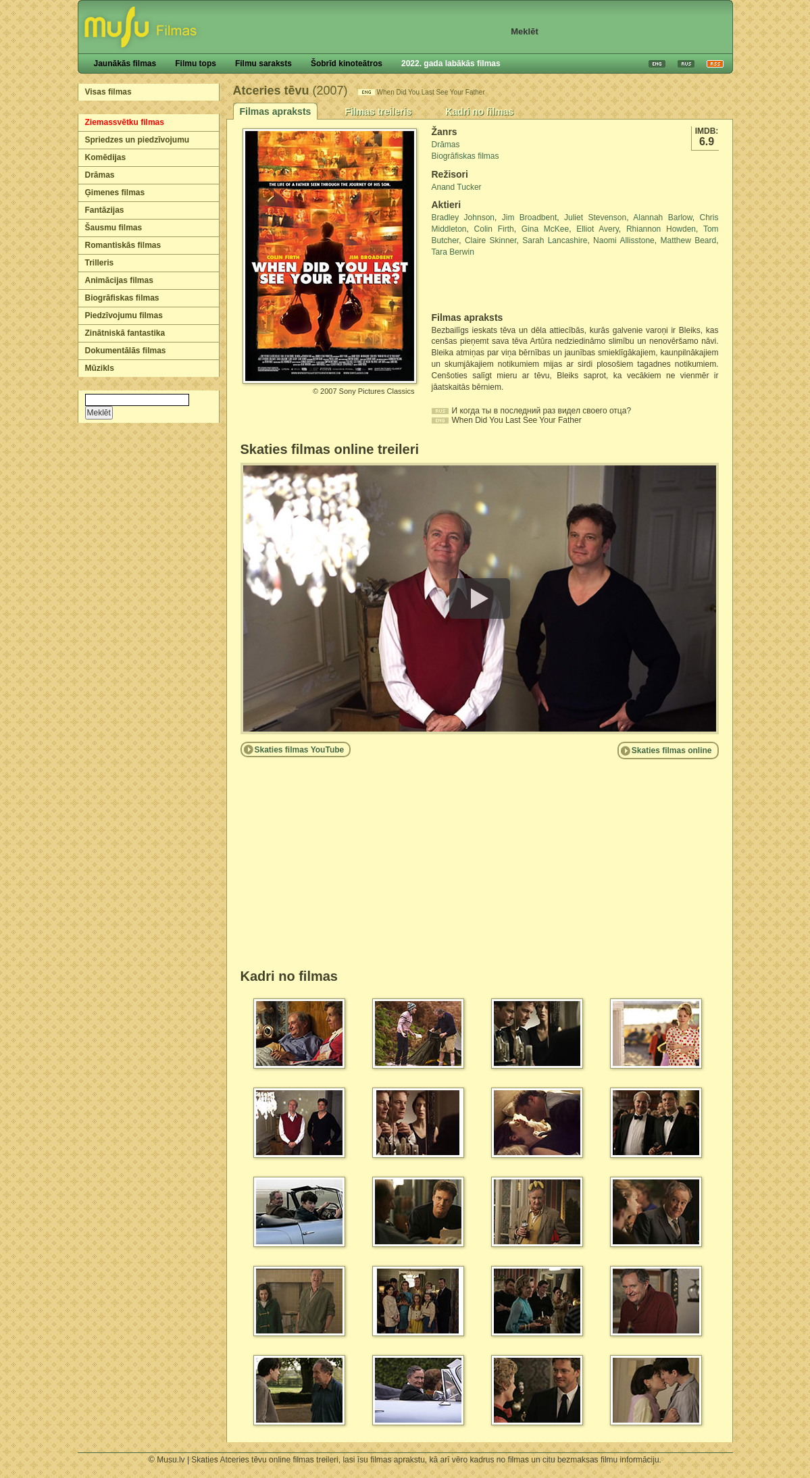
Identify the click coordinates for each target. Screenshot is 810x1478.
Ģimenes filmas (115, 192)
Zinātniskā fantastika (125, 333)
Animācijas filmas (119, 280)
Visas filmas (108, 92)
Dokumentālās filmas (125, 350)
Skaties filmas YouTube (300, 750)
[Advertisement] (511, 285)
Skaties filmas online (672, 750)
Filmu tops (195, 63)
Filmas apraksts (275, 111)
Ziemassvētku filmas (124, 122)
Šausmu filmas (114, 227)
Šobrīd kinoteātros (346, 63)
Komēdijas (105, 157)
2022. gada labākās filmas (451, 63)
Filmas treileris (378, 111)
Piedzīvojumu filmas (124, 315)
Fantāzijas (104, 210)
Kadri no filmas (479, 111)
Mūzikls (99, 368)
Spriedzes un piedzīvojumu (137, 140)
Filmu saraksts (263, 63)
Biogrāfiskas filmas (122, 298)
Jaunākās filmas (125, 63)
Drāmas (100, 175)
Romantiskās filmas (123, 245)
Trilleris (99, 262)
